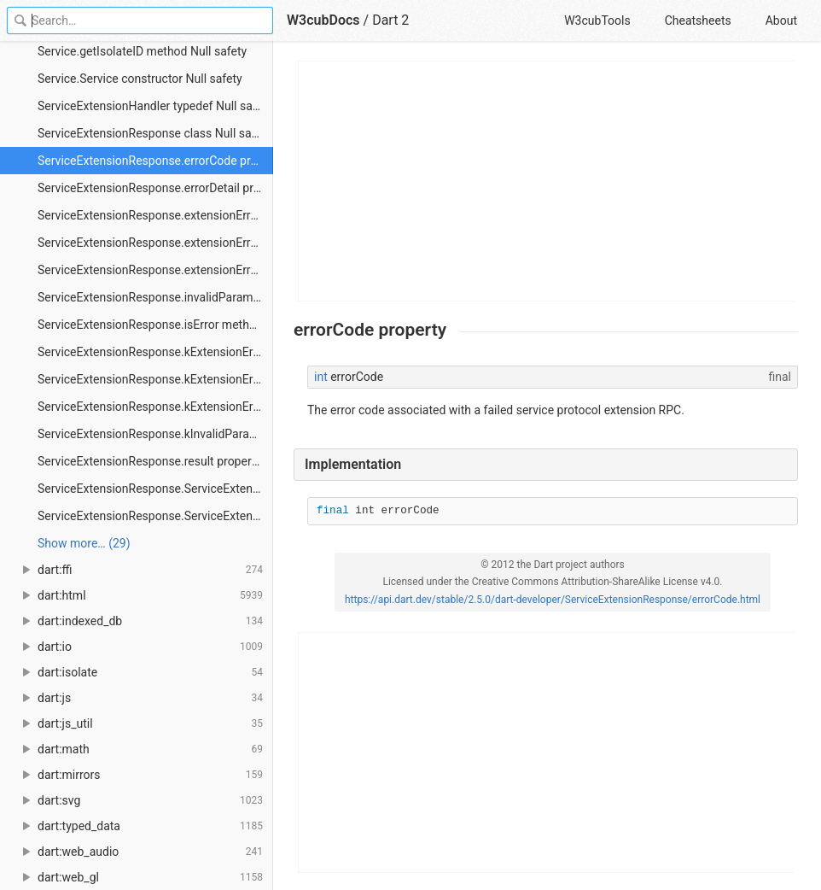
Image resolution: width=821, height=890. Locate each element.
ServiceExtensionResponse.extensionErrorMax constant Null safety (155, 242)
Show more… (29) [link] (84, 543)
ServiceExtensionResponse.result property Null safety (155, 461)
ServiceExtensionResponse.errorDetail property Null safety (155, 188)
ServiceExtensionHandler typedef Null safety (155, 106)
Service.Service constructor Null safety (140, 78)
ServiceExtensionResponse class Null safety (154, 133)
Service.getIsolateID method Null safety (142, 51)
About (781, 20)
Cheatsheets (698, 20)
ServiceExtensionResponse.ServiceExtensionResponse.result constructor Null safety (155, 516)
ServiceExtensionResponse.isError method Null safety (155, 324)
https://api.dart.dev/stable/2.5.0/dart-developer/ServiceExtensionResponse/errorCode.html (552, 600)
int (321, 377)
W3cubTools (597, 20)
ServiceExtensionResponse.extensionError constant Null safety (155, 215)
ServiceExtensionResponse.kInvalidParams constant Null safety (155, 434)
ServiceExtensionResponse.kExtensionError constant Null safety (155, 352)
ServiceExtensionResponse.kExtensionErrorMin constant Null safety (155, 406)
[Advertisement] (547, 181)
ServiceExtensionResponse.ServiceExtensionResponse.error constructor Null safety (155, 488)
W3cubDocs (323, 20)
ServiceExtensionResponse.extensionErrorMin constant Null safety (155, 270)
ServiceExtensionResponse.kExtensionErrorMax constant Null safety (155, 379)
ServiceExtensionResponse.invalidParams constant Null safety (155, 297)
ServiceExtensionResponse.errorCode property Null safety (155, 160)
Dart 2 (390, 20)
